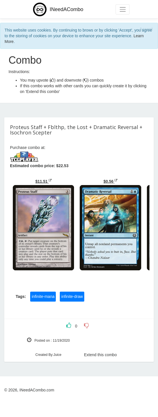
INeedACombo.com (36, 390)
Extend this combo (100, 354)
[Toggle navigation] (123, 9)
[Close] (146, 29)
